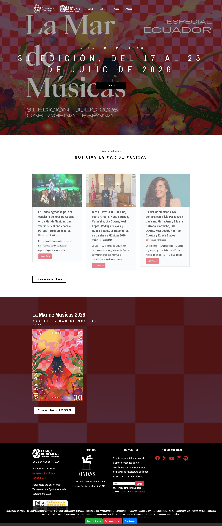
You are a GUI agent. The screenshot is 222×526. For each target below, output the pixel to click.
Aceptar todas (94, 521)
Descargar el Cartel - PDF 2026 (54, 410)
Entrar (111, 85)
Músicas (103, 8)
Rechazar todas (112, 521)
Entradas (128, 8)
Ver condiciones (137, 491)
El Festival (89, 8)
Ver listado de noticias (50, 279)
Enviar (139, 483)
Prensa (116, 8)
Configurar (130, 521)
